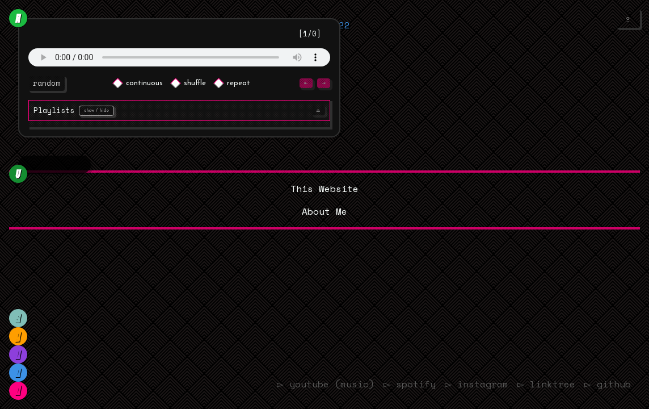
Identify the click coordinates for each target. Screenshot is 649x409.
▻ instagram (466, 384)
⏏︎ (318, 110)
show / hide (96, 110)
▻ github (605, 384)
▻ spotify (395, 384)
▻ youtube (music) (307, 384)
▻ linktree (540, 384)
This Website (324, 188)
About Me (324, 211)
